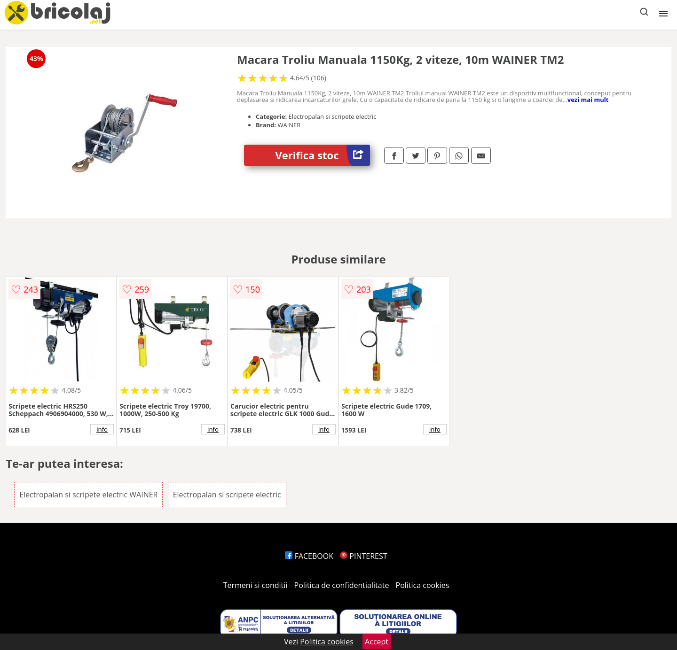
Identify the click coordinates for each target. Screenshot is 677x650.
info (102, 429)
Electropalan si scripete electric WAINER (88, 494)
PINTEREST (363, 556)
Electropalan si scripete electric (227, 494)
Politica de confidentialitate (341, 585)
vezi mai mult (588, 99)
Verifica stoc (323, 155)
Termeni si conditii (255, 585)
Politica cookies (422, 585)
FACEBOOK (309, 556)
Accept (376, 641)
